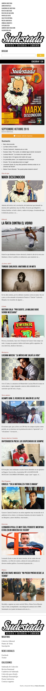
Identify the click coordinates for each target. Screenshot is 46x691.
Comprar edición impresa (23, 136)
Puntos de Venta (7, 644)
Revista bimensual (8, 669)
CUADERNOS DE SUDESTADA (8, 8)
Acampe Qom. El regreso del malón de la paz (17, 157)
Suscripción (6, 646)
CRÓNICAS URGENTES (7, 23)
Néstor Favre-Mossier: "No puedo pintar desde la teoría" (20, 169)
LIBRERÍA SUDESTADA (7, 3)
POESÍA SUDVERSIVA (7, 20)
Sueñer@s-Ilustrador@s (10, 676)
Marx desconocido (9, 144)
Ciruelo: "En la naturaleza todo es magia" (16, 162)
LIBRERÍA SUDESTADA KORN (8, 28)
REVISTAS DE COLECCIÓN (8, 13)
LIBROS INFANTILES (6, 6)
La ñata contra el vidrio (10, 147)
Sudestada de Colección (10, 667)
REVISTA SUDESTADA (7, 11)
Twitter (4, 658)
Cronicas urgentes (8, 681)
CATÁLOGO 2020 (6, 25)
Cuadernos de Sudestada (10, 672)
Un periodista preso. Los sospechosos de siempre (18, 159)
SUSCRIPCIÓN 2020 (6, 30)
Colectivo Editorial (8, 641)
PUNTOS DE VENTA (6, 16)
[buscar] (18, 55)
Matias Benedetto (39, 685)
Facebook (5, 655)
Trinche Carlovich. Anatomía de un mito (15, 149)
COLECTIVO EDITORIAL (7, 18)
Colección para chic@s (9, 674)
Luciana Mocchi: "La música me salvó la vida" (17, 154)
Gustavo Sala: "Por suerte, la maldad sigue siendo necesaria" (22, 152)
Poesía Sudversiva (8, 679)
